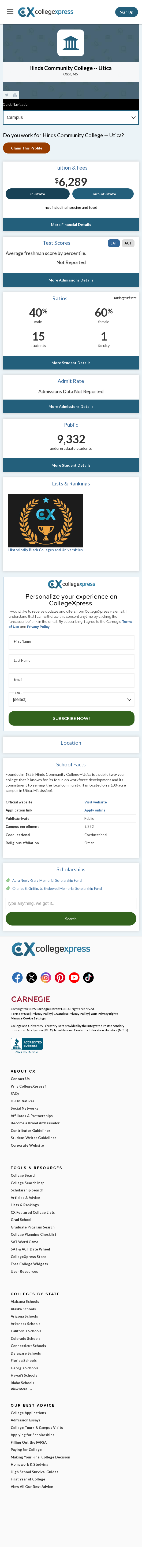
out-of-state (104, 194)
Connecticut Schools (28, 1346)
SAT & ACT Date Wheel (30, 1249)
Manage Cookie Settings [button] (28, 1018)
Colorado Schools (25, 1338)
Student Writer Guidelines (34, 1138)
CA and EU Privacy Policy (71, 1013)
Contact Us (20, 1079)
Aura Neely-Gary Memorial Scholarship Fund (47, 880)
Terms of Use (20, 1013)
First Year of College (28, 1479)
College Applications (28, 1413)
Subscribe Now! (71, 718)
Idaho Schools (22, 1383)
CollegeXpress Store (28, 1257)
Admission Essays (25, 1420)
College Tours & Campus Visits (37, 1427)
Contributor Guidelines (31, 1130)
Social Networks (24, 1108)
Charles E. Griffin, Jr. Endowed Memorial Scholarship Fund (57, 888)
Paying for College (26, 1449)
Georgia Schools (25, 1368)
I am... (18, 692)
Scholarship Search (27, 1190)
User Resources (24, 1271)
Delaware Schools (26, 1353)
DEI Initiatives (23, 1101)
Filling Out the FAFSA (29, 1442)
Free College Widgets (29, 1264)
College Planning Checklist (33, 1234)
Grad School (21, 1219)
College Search (23, 1175)
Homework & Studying (29, 1464)
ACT (128, 243)
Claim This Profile (26, 148)
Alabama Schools (25, 1301)
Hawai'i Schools (24, 1375)
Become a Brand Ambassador (35, 1123)
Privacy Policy (38, 627)
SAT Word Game (24, 1242)
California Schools (26, 1331)
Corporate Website (27, 1145)
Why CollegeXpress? (28, 1086)
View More (19, 1389)
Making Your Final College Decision (40, 1457)
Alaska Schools (23, 1309)
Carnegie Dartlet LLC (51, 1009)
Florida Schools (24, 1360)
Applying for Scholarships (32, 1435)
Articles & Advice (25, 1197)
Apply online (95, 810)
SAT (114, 243)
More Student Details (71, 362)
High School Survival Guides (34, 1472)
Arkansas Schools (25, 1324)
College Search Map (27, 1183)
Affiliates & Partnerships (32, 1116)
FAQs (15, 1093)
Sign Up (126, 12)
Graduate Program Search (33, 1227)
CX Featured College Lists (33, 1212)
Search (71, 918)
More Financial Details (71, 224)
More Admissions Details (71, 280)
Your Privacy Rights (104, 1013)
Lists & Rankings (25, 1205)
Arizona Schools (24, 1316)
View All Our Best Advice (32, 1486)
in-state (37, 194)
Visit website (95, 802)
